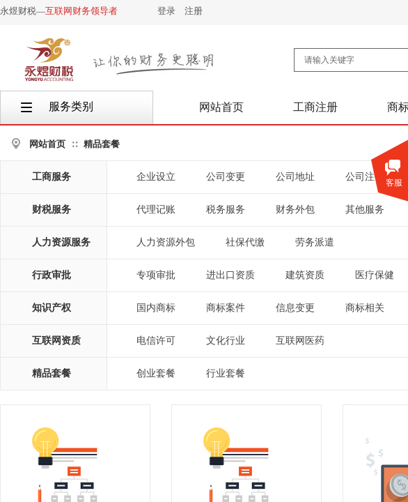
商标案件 (225, 308)
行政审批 (51, 275)
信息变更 (295, 308)
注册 (194, 11)
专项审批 (155, 275)
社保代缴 (245, 242)
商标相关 (364, 308)
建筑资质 (304, 275)
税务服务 (225, 209)
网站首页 (47, 144)
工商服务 (51, 177)
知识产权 (51, 308)
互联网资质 (56, 340)
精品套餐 (102, 144)
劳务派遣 (314, 242)
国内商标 (155, 308)
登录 (166, 11)
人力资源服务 (61, 242)
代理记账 (155, 209)
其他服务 (364, 209)
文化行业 (225, 340)
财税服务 (51, 209)
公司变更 (225, 177)
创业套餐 (155, 373)
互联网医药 (300, 340)
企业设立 (155, 177)
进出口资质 (230, 275)
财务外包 (295, 209)
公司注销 (364, 177)
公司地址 (295, 177)
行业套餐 (225, 373)
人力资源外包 (165, 242)
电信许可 (155, 340)
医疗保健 (374, 275)
